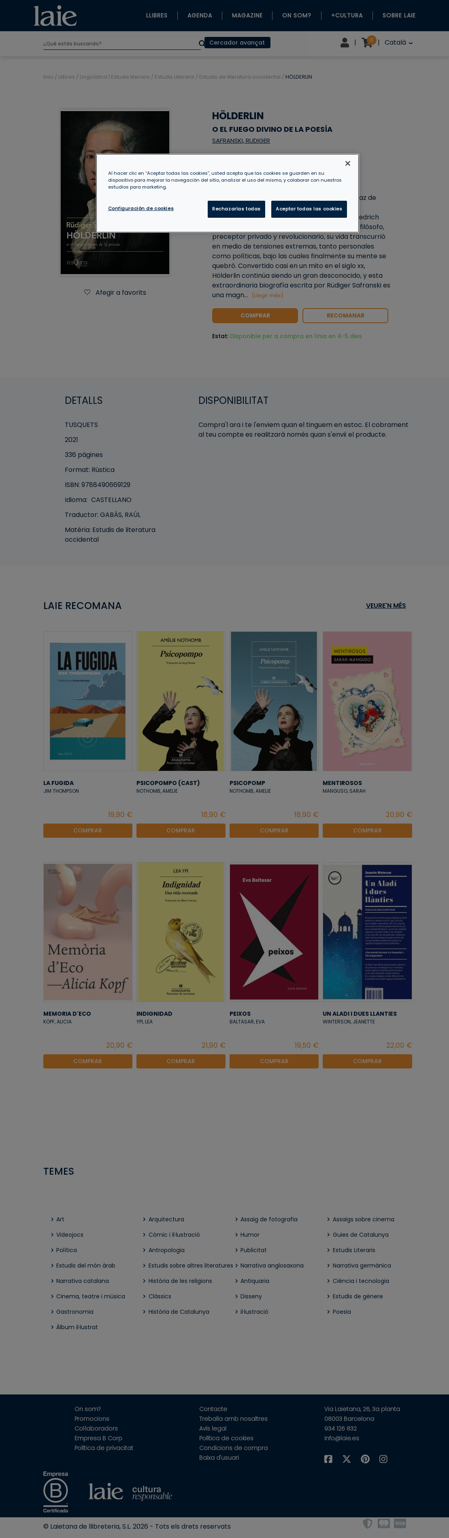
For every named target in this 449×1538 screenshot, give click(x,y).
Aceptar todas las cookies (309, 209)
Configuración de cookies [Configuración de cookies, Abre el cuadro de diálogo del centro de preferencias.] (141, 208)
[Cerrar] (348, 163)
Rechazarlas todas (236, 209)
